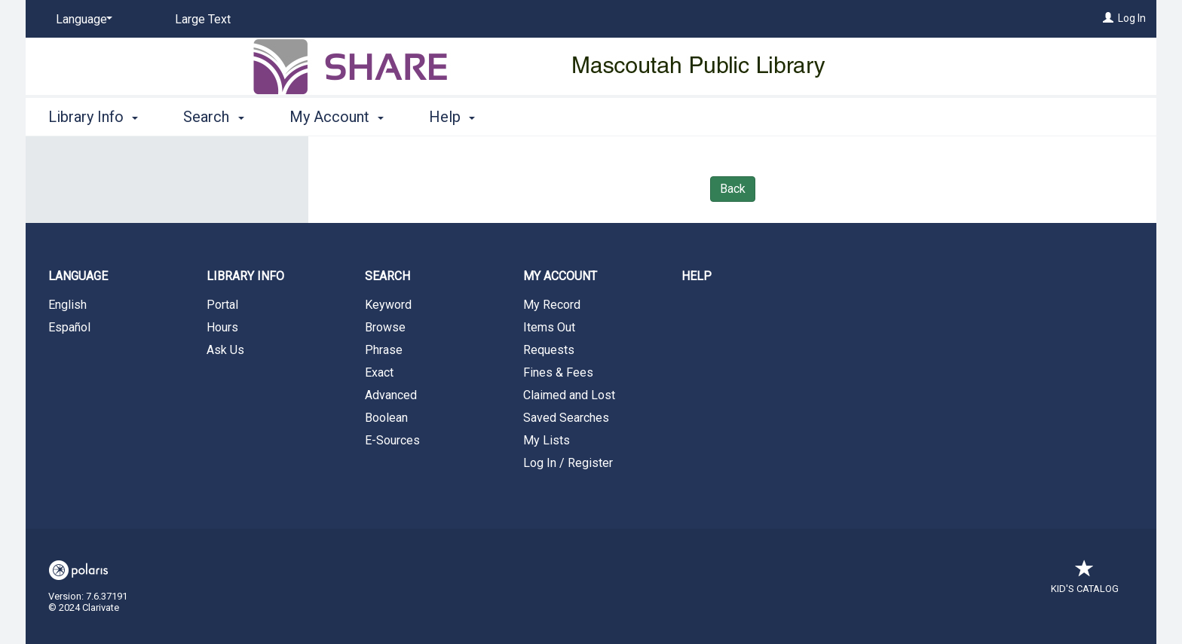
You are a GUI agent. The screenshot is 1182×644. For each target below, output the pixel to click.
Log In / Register (568, 463)
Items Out (549, 327)
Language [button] (78, 276)
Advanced (391, 395)
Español (69, 327)
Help (696, 276)
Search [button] (213, 117)
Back (733, 189)
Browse (385, 327)
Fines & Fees (558, 372)
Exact (379, 372)
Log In (1132, 18)
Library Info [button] (93, 117)
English (67, 305)
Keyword (388, 305)
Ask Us (225, 350)
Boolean (386, 418)
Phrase (384, 350)
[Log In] (1108, 18)
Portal (222, 305)
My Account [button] (336, 117)
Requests (548, 350)
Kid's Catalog (1085, 581)
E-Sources (392, 440)
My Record (551, 305)
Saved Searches (566, 418)
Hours (222, 327)
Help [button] (452, 117)
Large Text (203, 19)
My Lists (546, 440)
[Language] (81, 20)
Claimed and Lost (569, 395)
